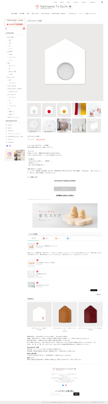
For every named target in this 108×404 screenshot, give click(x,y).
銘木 (10, 40)
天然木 (10, 54)
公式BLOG (92, 2)
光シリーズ (12, 66)
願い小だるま (35, 13)
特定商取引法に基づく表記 (15, 136)
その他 (10, 74)
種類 (28, 177)
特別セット (12, 114)
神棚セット (12, 111)
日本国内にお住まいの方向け (65, 195)
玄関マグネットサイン (91, 13)
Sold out (65, 189)
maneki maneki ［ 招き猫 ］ (59, 13)
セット (81, 13)
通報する (99, 294)
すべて (34, 238)
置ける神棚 (14, 13)
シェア (100, 290)
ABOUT (62, 2)
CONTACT (75, 2)
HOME (55, 2)
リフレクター (12, 106)
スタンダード (12, 57)
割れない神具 (12, 71)
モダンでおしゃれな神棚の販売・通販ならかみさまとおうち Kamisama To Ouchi (61, 402)
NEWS (68, 2)
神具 (28, 13)
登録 (76, 394)
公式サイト (84, 2)
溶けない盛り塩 (45, 13)
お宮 (10, 43)
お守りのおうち (73, 13)
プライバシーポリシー (14, 133)
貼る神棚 (22, 13)
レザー (10, 103)
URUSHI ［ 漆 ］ (13, 91)
